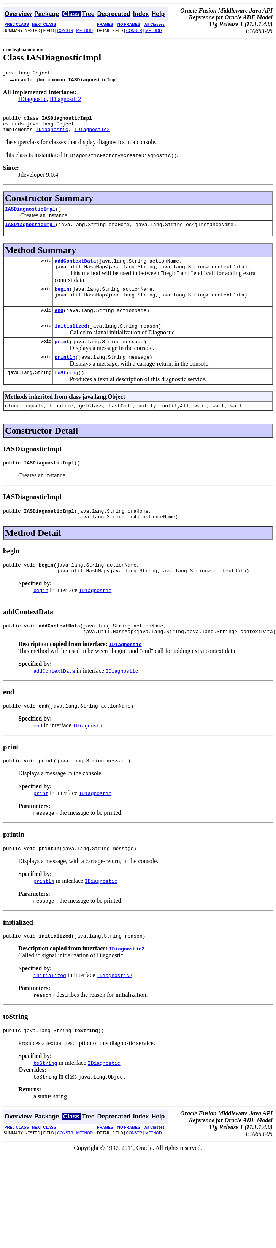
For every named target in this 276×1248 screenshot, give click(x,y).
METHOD (84, 31)
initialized (70, 339)
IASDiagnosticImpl (30, 214)
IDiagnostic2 (65, 100)
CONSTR (65, 31)
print (61, 356)
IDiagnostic (32, 100)
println (64, 372)
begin (61, 299)
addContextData (75, 268)
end (58, 322)
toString (66, 389)
